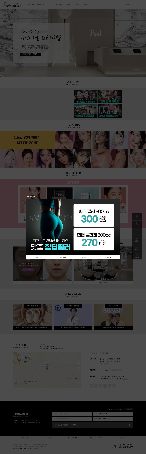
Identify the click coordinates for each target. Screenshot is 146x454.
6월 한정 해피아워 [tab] (61, 257)
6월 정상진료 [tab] (108, 257)
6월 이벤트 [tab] (38, 257)
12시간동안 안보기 (31, 196)
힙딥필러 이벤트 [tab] (84, 257)
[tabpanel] (71, 227)
